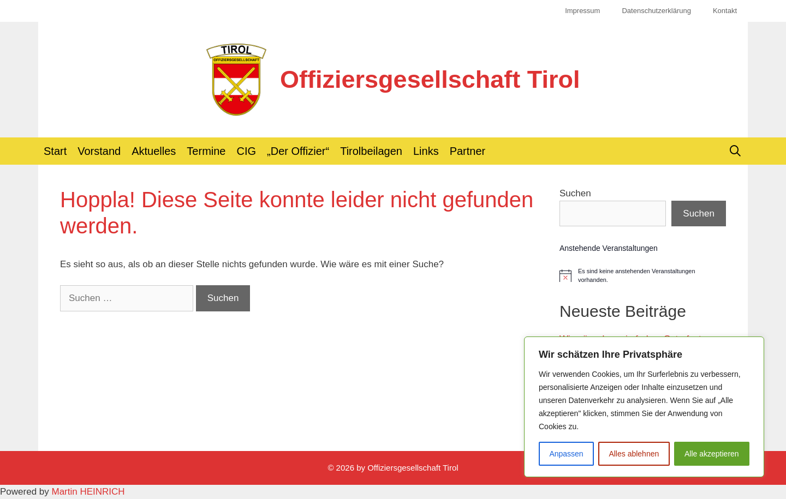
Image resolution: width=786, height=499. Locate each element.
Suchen (575, 193)
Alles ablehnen (634, 453)
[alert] (642, 275)
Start (55, 151)
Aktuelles (154, 151)
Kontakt (725, 11)
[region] (644, 406)
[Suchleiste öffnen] (735, 151)
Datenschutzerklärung (656, 11)
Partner (468, 151)
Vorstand (99, 151)
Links (426, 151)
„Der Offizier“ (298, 151)
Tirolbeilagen (371, 151)
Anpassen (566, 453)
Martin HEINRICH (88, 491)
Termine (206, 151)
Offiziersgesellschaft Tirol (430, 79)
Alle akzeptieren (711, 453)
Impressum (582, 11)
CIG (247, 151)
